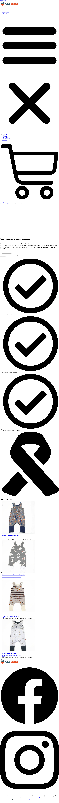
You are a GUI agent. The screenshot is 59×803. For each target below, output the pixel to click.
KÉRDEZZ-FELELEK (6, 11)
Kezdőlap (1, 203)
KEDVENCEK (5, 10)
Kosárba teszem (3, 256)
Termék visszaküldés (36, 797)
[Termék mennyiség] (23, 255)
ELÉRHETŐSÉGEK (5, 12)
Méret (1, 253)
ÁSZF (31, 797)
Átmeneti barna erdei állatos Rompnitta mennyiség (9, 255)
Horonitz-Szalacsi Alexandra (20, 799)
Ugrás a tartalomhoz (3, 0)
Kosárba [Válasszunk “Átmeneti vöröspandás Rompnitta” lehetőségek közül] (3, 617)
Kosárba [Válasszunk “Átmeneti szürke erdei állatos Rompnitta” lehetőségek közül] (3, 578)
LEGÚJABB (4, 7)
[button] (29, 74)
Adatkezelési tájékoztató (25, 797)
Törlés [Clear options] (12, 253)
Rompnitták (6, 203)
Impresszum (43, 797)
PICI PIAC (4, 8)
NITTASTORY (5, 9)
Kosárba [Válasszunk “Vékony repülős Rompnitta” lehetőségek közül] (3, 656)
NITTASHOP (4, 13)
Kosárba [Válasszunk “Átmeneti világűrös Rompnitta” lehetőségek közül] (3, 538)
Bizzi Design (29, 799)
